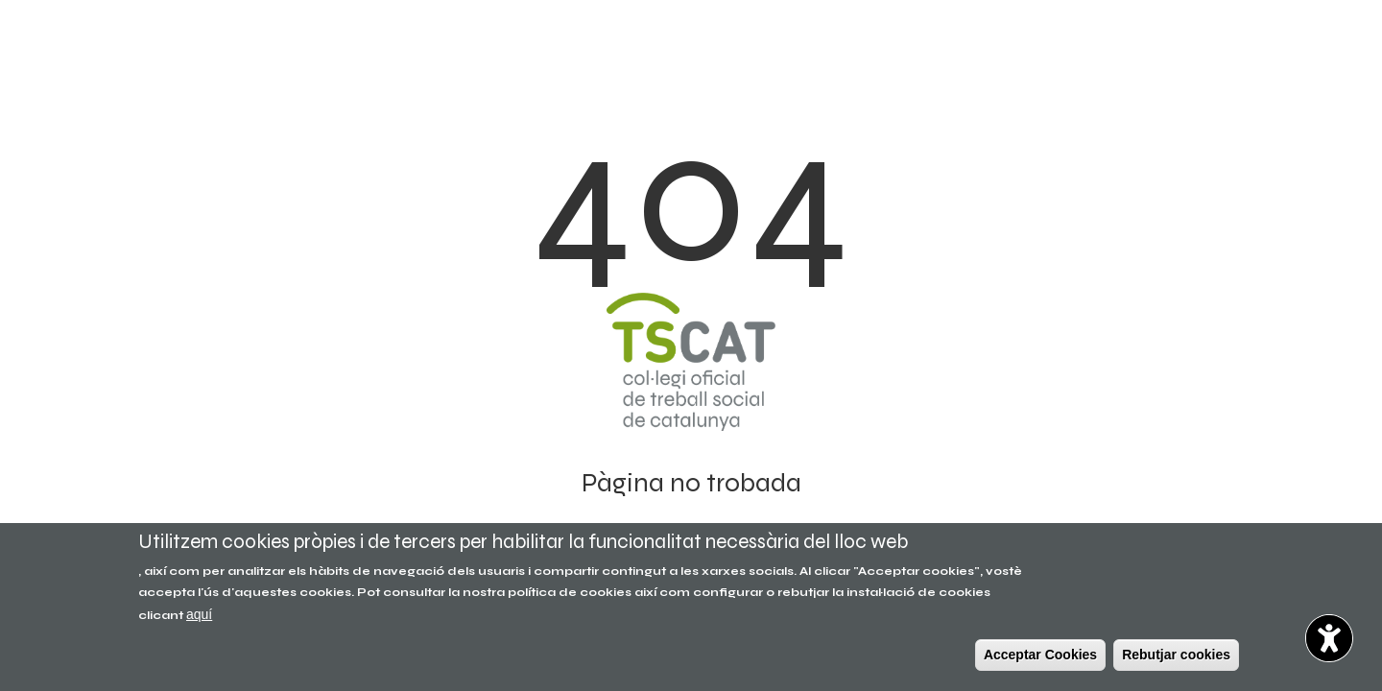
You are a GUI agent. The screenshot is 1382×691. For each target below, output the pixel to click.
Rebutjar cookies (1176, 654)
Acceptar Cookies (1040, 654)
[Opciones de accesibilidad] (1329, 638)
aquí (199, 614)
